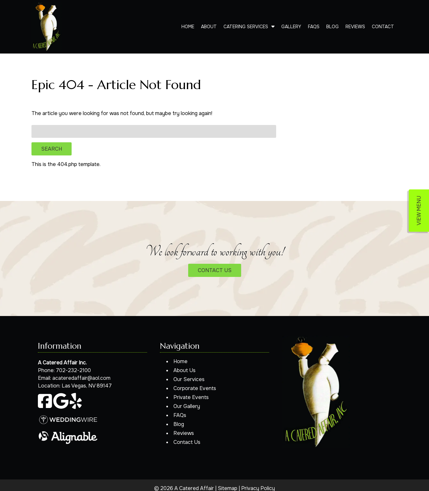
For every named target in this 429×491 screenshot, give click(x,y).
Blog (332, 26)
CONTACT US (215, 270)
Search (51, 149)
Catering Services (245, 26)
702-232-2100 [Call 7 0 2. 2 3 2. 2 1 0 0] (73, 370)
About (209, 26)
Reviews (355, 26)
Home (187, 26)
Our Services (189, 379)
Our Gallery (186, 406)
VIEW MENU (419, 210)
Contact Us (186, 442)
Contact (383, 26)
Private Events (191, 397)
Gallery (291, 26)
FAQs (314, 26)
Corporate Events (194, 388)
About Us (184, 370)
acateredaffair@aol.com (81, 378)
